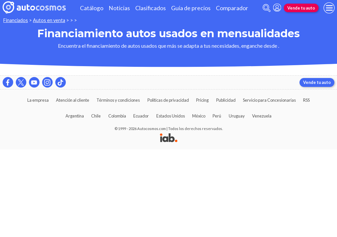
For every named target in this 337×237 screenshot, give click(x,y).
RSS (306, 100)
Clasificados (150, 8)
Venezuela (262, 115)
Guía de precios (191, 8)
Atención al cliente (72, 100)
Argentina (74, 115)
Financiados (15, 20)
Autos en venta (49, 20)
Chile (96, 115)
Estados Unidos (170, 115)
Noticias (119, 8)
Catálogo (91, 8)
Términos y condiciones (118, 100)
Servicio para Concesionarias (269, 100)
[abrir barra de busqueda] (267, 8)
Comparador (232, 8)
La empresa (38, 100)
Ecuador (141, 115)
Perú (217, 115)
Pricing (202, 100)
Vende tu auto (301, 8)
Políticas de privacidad (168, 100)
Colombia (117, 115)
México (198, 115)
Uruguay (237, 115)
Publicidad (226, 100)
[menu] (329, 7)
